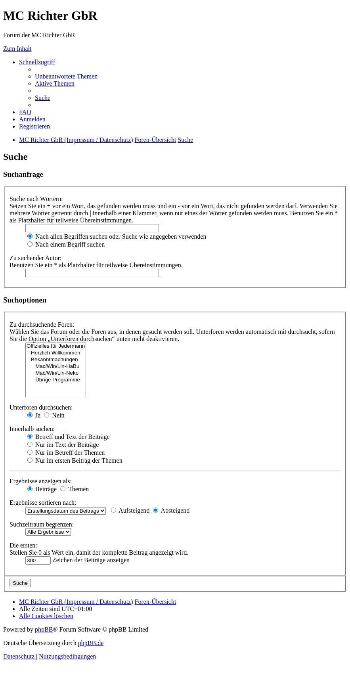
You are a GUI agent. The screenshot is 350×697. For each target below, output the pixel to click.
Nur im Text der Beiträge (63, 444)
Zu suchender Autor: (36, 258)
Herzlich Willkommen (56, 353)
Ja (33, 415)
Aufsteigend (130, 510)
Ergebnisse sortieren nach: (43, 502)
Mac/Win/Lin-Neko (56, 373)
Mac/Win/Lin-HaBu (56, 366)
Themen (74, 489)
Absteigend (171, 510)
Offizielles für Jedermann (56, 346)
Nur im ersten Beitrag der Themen (74, 460)
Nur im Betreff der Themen (66, 452)
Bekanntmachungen (56, 359)
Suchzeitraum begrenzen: (42, 524)
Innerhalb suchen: (32, 428)
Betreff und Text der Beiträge (68, 436)
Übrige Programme (56, 380)
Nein (54, 415)
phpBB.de (90, 643)
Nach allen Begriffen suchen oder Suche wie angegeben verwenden (117, 236)
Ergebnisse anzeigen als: (41, 481)
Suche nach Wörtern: (36, 198)
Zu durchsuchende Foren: (42, 324)
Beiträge (42, 489)
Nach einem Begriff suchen (66, 244)
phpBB (44, 629)
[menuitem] (66, 76)
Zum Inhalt (17, 48)
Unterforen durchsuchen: (41, 407)
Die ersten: (23, 545)
